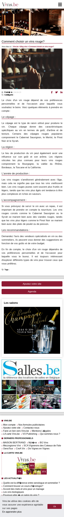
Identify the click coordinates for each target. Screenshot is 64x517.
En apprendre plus (12, 511)
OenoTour (8, 448)
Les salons (11, 302)
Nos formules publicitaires (31, 424)
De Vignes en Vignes (38, 448)
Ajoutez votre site (32, 284)
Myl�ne (33, 442)
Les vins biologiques (13, 492)
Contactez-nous (31, 427)
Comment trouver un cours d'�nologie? (23, 486)
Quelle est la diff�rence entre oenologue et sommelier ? (31, 482)
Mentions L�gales (41, 430)
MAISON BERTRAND (14, 442)
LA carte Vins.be (11, 433)
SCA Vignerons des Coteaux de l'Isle (42, 445)
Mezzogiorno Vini (12, 445)
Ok (54, 506)
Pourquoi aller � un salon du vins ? (21, 495)
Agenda (32, 291)
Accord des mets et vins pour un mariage (23, 489)
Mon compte (9, 424)
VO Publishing (30, 433)
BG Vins (44, 442)
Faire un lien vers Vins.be (16, 430)
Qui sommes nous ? (50, 433)
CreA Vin (20, 448)
